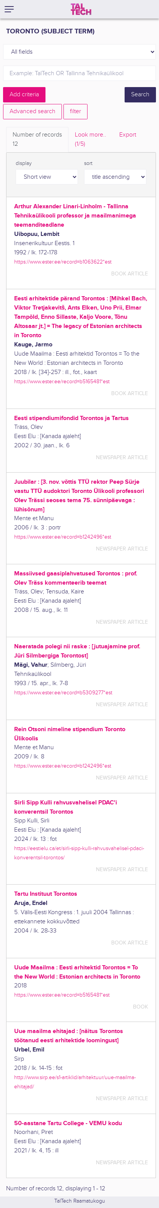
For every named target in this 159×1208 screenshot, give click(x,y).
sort (88, 163)
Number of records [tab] (37, 140)
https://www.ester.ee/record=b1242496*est (62, 537)
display (24, 163)
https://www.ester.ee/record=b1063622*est (63, 262)
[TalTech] (81, 9)
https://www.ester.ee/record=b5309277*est (63, 692)
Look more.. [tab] (90, 140)
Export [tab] (127, 134)
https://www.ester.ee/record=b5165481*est (62, 381)
